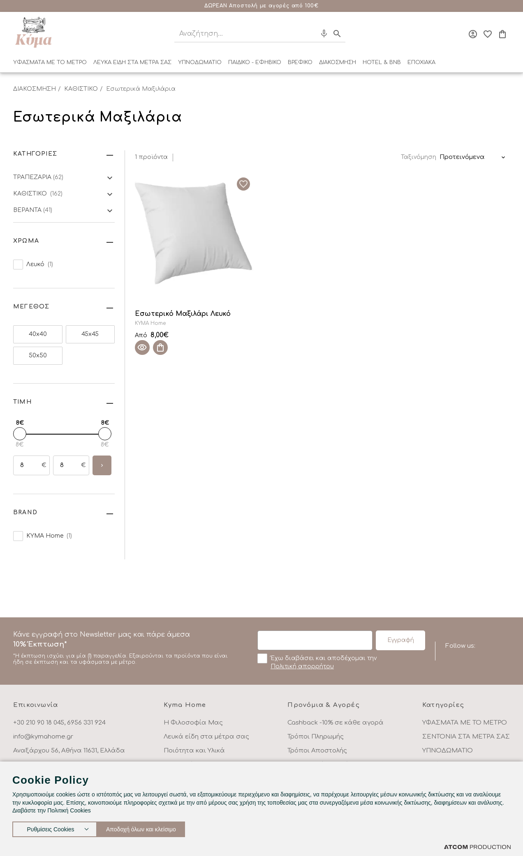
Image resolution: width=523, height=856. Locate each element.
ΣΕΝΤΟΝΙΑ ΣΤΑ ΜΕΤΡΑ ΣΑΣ (466, 736)
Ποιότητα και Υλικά (194, 750)
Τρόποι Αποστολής (317, 750)
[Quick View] (142, 347)
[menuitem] (50, 64)
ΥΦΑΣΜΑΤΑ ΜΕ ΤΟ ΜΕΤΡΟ (50, 62)
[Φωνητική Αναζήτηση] (324, 33)
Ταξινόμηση (418, 157)
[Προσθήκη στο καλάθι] (160, 347)
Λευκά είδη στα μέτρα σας (206, 736)
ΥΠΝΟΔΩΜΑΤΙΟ (200, 62)
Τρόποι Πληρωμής (315, 736)
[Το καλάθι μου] (502, 34)
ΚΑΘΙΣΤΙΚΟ (81, 89)
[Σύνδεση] (472, 34)
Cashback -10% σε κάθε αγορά (335, 722)
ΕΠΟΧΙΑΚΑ (421, 62)
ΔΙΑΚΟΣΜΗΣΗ (337, 62)
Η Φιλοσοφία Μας (193, 722)
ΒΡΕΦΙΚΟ (300, 62)
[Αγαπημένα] (487, 34)
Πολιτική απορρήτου (302, 666)
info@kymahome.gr (43, 736)
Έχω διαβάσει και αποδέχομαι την (317, 662)
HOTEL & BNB (382, 62)
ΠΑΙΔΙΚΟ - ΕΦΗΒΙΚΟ (254, 62)
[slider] (19, 433)
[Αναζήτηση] (238, 34)
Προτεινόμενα (462, 157)
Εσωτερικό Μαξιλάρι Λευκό (183, 314)
